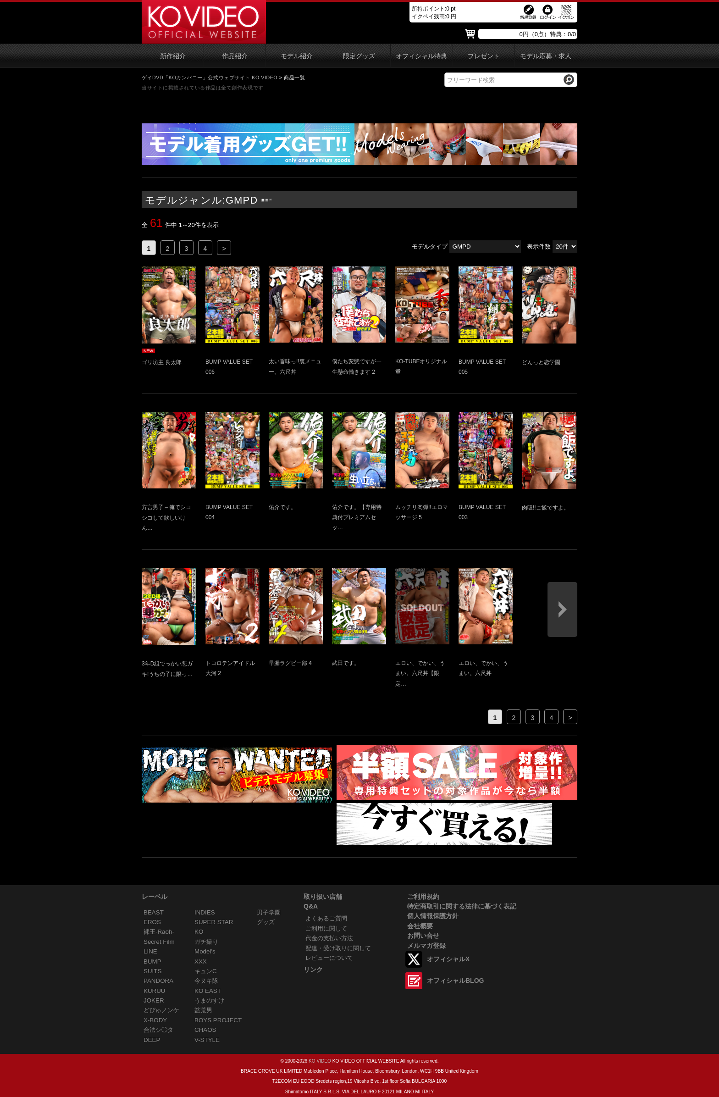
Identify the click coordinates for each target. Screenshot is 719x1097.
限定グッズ (359, 56)
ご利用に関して (326, 928)
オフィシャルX (448, 959)
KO (198, 931)
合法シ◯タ (158, 1029)
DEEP (152, 1039)
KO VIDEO (320, 1061)
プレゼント (484, 56)
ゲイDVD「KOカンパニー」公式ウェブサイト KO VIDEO (209, 77)
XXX (200, 961)
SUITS (152, 971)
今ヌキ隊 (206, 980)
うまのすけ (209, 1000)
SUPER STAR (213, 922)
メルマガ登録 (426, 945)
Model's (205, 951)
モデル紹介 (297, 56)
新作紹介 (173, 56)
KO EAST (207, 990)
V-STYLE (207, 1039)
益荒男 (203, 1010)
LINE (150, 951)
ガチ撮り (206, 941)
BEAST (154, 912)
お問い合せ (423, 935)
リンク (313, 969)
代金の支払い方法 (329, 938)
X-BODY (155, 1020)
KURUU (155, 990)
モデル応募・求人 (545, 56)
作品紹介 (235, 56)
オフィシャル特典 (421, 56)
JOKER (154, 1000)
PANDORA (158, 980)
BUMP (152, 961)
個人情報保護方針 (433, 916)
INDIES (204, 912)
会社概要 (420, 926)
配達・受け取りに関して (338, 948)
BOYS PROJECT (218, 1020)
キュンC (205, 971)
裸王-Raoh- (159, 931)
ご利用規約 (423, 896)
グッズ (266, 922)
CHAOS (205, 1029)
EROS (152, 922)
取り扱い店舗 (323, 896)
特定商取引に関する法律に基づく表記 (461, 906)
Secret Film (159, 941)
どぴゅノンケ (161, 1010)
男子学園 (269, 912)
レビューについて (329, 957)
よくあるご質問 (326, 918)
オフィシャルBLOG (455, 980)
